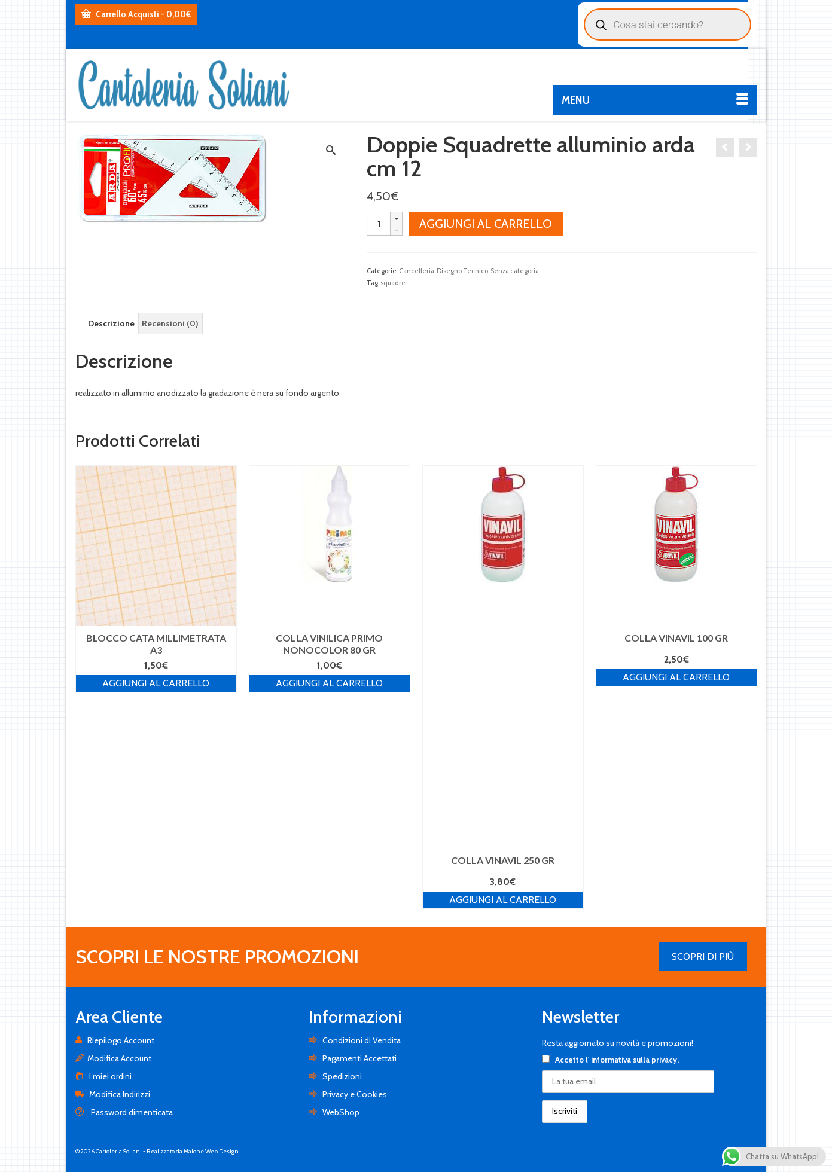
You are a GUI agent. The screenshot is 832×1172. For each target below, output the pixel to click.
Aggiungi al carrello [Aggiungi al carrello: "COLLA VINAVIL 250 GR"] (502, 899)
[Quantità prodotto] (379, 224)
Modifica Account (113, 1058)
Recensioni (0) (170, 323)
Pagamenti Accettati (353, 1058)
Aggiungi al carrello (485, 223)
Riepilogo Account (114, 1040)
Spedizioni (335, 1076)
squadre (393, 283)
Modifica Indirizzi (112, 1094)
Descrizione (111, 323)
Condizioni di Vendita (355, 1040)
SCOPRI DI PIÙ (703, 956)
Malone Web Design (211, 1151)
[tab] (111, 323)
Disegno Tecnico (462, 271)
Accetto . (610, 1059)
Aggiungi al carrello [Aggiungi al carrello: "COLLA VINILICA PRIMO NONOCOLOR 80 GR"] (329, 683)
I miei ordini (103, 1076)
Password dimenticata (124, 1112)
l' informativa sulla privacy (631, 1059)
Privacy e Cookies (348, 1094)
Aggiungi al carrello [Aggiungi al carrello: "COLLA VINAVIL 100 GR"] (676, 677)
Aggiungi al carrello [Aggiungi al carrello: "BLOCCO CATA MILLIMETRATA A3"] (155, 683)
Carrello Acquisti (136, 14)
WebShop (334, 1112)
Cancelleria (416, 271)
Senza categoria (514, 271)
